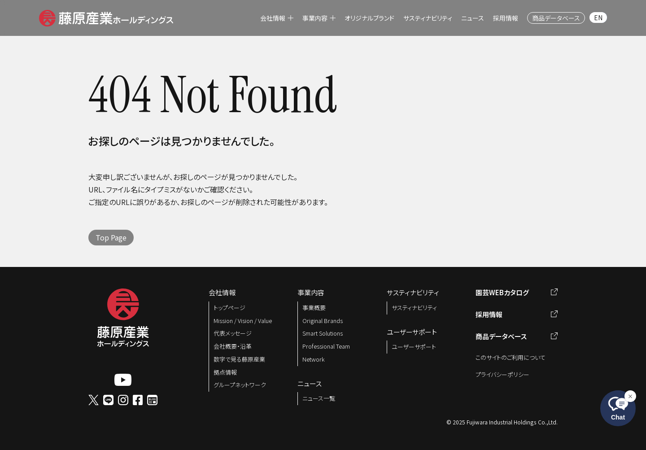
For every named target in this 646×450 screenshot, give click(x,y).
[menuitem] (277, 18)
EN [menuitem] (598, 17)
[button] (106, 16)
